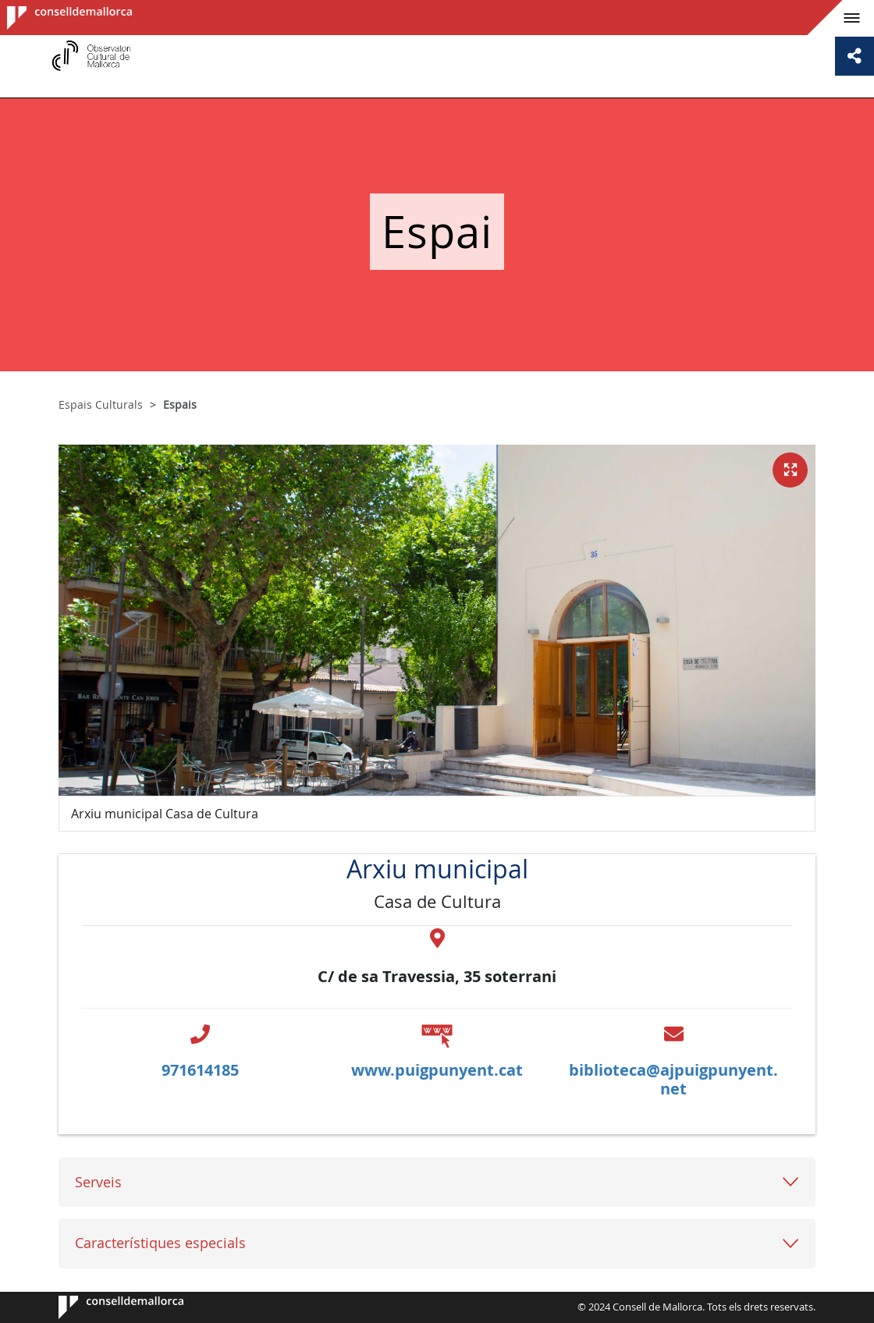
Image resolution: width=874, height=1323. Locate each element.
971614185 (200, 1069)
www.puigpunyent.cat (437, 1069)
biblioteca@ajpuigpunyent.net (673, 1079)
